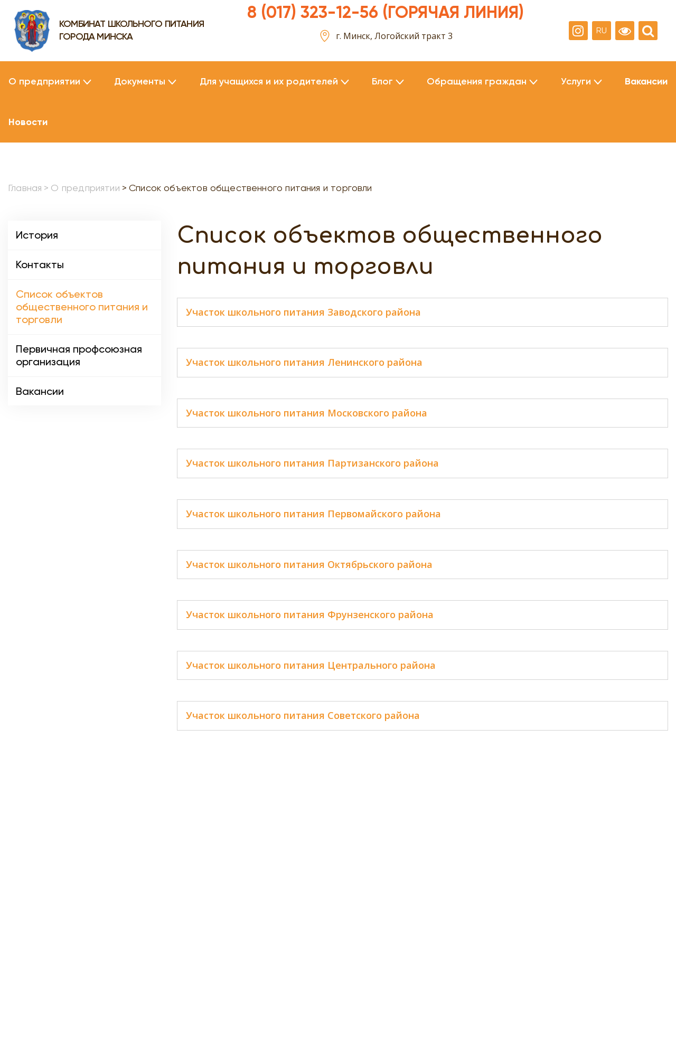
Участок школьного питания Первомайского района (313, 514)
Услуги (576, 81)
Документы (139, 81)
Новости (28, 122)
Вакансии (646, 81)
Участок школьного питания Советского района (303, 716)
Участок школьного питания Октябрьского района (309, 565)
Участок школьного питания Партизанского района (312, 463)
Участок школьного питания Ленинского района (304, 362)
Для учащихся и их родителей (269, 81)
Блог (382, 81)
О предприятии (44, 81)
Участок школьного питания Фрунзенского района (310, 615)
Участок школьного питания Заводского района (303, 312)
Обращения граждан (477, 81)
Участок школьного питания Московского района (306, 413)
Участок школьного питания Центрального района (311, 665)
